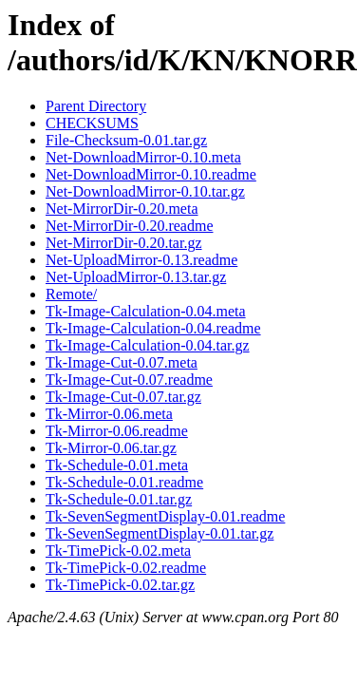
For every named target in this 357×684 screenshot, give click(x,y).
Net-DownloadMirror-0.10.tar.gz (145, 191)
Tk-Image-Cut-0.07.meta (121, 362)
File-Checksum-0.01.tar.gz (126, 140)
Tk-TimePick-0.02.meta (118, 550)
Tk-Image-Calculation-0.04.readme (153, 328)
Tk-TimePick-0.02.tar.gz (120, 585)
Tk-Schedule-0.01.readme (124, 482)
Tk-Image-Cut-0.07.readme (129, 379)
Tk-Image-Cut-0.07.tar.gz (123, 397)
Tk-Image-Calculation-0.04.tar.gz (148, 345)
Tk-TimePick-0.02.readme (126, 568)
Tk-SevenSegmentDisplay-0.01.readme (165, 516)
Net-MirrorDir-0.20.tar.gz (124, 243)
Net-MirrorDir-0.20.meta (122, 208)
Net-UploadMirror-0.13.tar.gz (136, 277)
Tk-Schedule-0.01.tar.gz (119, 499)
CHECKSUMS (92, 123)
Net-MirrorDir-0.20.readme (130, 226)
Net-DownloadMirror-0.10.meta (143, 157)
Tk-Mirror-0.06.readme (117, 431)
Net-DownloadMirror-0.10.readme (151, 174)
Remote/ (71, 294)
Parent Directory (96, 106)
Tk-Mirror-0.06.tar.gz (111, 448)
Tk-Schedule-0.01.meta (117, 465)
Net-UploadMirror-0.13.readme (141, 260)
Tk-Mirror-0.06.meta (109, 414)
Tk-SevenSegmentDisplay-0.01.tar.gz (159, 533)
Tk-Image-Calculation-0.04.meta (146, 311)
